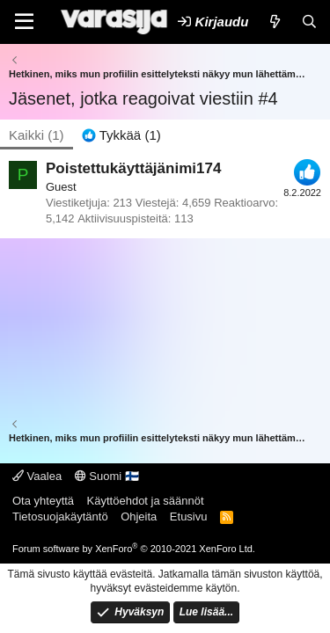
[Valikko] (24, 22)
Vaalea (37, 476)
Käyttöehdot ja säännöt (145, 500)
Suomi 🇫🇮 (107, 476)
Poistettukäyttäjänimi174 (133, 168)
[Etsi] (309, 21)
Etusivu (189, 516)
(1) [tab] (36, 134)
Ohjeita (139, 516)
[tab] (121, 134)
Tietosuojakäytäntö (60, 516)
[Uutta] (274, 21)
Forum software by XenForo (133, 548)
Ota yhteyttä (43, 500)
